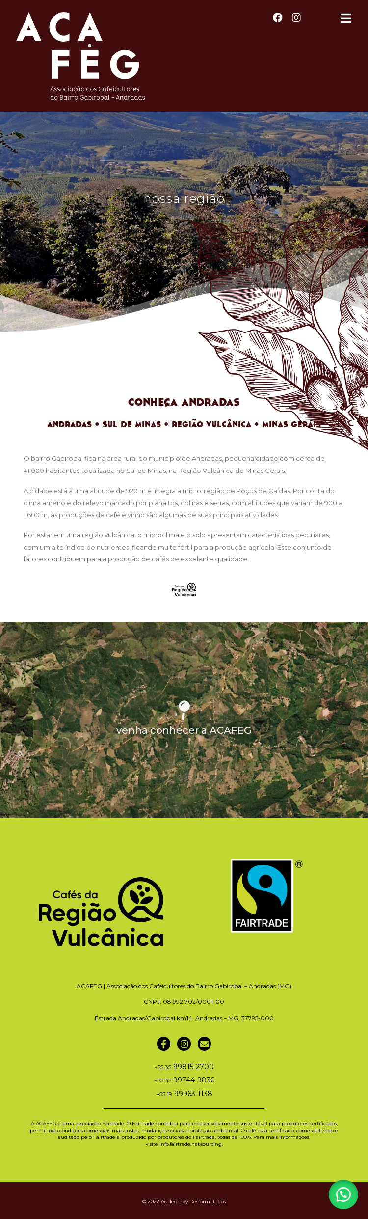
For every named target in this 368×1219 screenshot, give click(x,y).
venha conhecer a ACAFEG (184, 730)
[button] (343, 1194)
